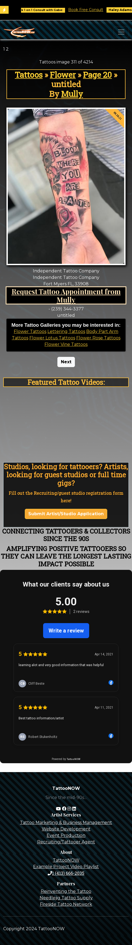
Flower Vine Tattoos (66, 344)
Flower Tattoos (30, 331)
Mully (72, 93)
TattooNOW (66, 860)
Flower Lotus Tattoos (52, 337)
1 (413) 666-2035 (66, 873)
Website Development (66, 829)
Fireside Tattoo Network (66, 904)
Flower (63, 74)
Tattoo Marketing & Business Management (66, 822)
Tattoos (29, 74)
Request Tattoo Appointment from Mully (66, 295)
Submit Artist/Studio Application (66, 513)
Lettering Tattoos (66, 331)
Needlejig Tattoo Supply (66, 897)
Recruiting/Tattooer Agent (66, 841)
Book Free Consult (88, 9)
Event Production (66, 835)
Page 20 (97, 74)
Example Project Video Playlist (66, 866)
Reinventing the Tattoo (66, 891)
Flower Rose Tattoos (98, 337)
